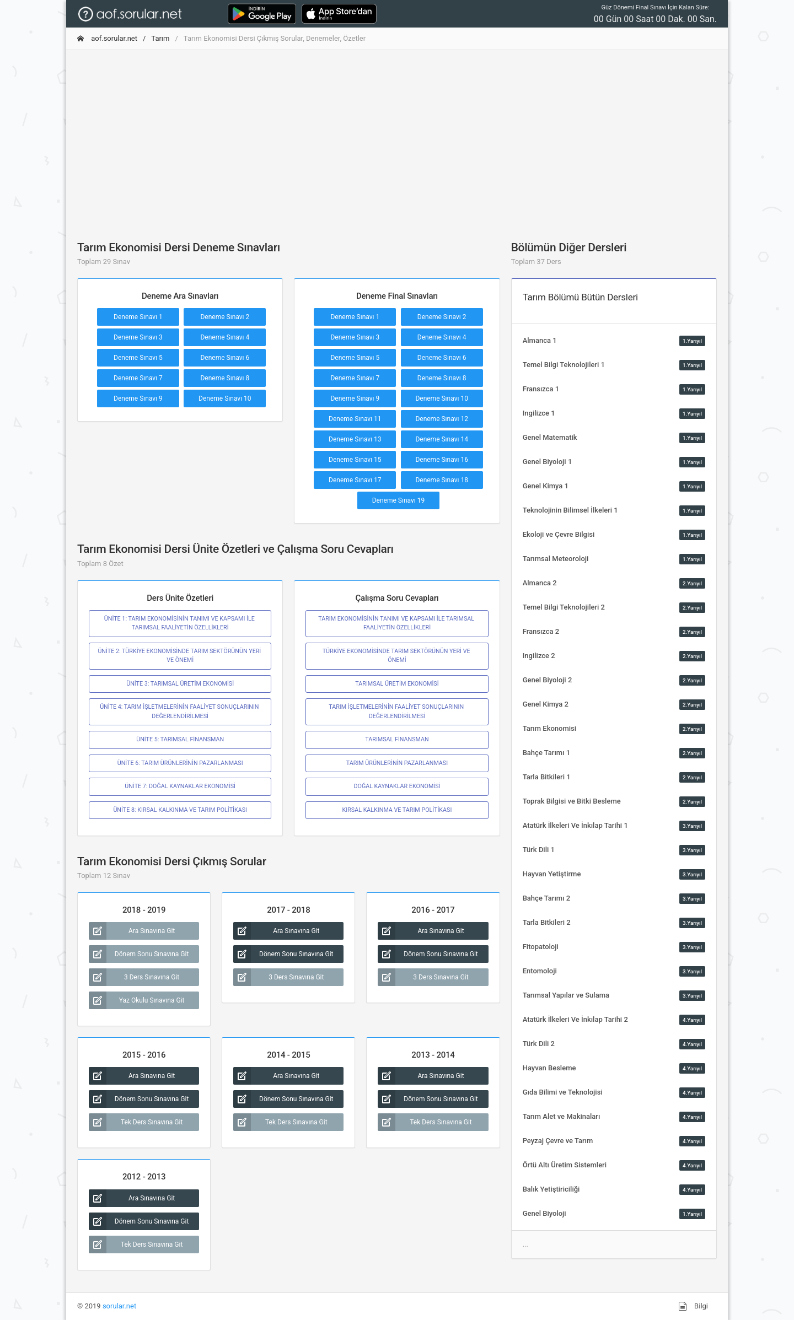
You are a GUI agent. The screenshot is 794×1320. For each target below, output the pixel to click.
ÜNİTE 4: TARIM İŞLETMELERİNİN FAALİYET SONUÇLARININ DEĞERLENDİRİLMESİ (180, 711)
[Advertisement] (397, 136)
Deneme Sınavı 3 (138, 337)
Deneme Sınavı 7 (138, 378)
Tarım (160, 38)
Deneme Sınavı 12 (441, 419)
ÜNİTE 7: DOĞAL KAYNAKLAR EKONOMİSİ (180, 786)
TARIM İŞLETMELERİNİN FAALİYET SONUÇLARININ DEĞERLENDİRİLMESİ (397, 711)
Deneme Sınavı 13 (355, 439)
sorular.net (119, 1306)
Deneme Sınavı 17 (355, 480)
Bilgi (693, 1306)
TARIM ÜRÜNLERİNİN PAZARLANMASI (397, 763)
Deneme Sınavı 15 (355, 460)
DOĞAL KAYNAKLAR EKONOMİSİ (396, 786)
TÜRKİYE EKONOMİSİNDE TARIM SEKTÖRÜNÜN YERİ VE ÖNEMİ (397, 656)
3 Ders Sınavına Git (134, 977)
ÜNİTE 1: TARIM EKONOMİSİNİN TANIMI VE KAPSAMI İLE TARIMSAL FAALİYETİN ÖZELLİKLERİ (180, 623)
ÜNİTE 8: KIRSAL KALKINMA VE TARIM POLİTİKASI (180, 809)
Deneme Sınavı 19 (398, 500)
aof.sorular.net (107, 38)
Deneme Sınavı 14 (441, 439)
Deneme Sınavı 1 (138, 317)
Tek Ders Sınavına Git (136, 1122)
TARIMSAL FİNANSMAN (396, 739)
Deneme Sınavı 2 (224, 317)
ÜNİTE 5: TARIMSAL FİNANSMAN (180, 739)
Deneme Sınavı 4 (224, 337)
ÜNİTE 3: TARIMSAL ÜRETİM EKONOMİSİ (180, 683)
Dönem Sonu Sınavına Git (139, 954)
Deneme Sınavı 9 (138, 398)
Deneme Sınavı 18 (441, 480)
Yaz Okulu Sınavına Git (137, 1000)
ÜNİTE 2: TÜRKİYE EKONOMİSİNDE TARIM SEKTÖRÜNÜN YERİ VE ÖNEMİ (180, 656)
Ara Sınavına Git (132, 931)
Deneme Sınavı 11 (355, 419)
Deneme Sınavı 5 (138, 358)
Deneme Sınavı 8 (224, 378)
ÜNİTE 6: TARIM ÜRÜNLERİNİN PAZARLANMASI (180, 763)
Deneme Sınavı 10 (224, 398)
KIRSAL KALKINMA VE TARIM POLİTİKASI (397, 809)
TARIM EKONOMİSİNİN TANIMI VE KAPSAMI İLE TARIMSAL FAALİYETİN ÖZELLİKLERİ (396, 623)
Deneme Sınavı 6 (224, 358)
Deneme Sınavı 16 (441, 460)
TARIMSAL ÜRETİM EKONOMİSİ (396, 683)
